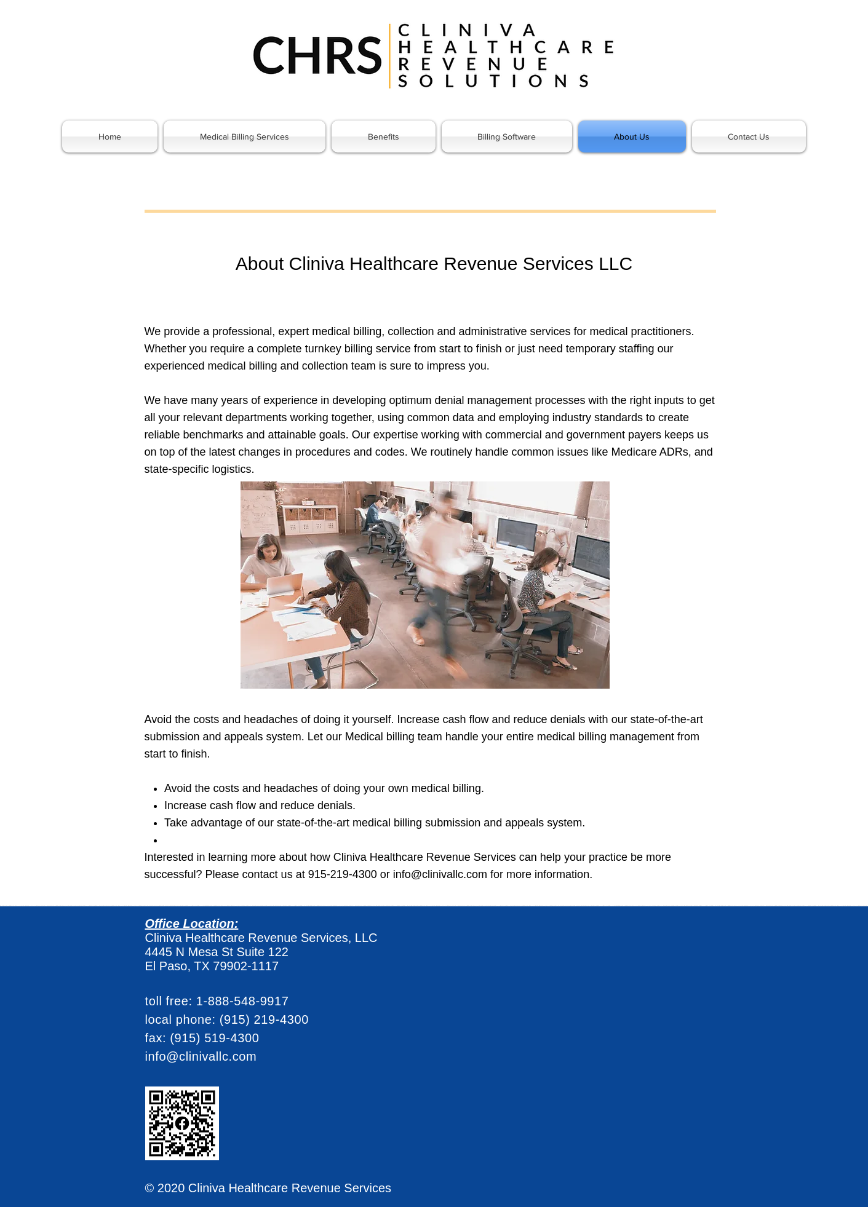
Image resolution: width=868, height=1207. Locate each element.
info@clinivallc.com (440, 874)
